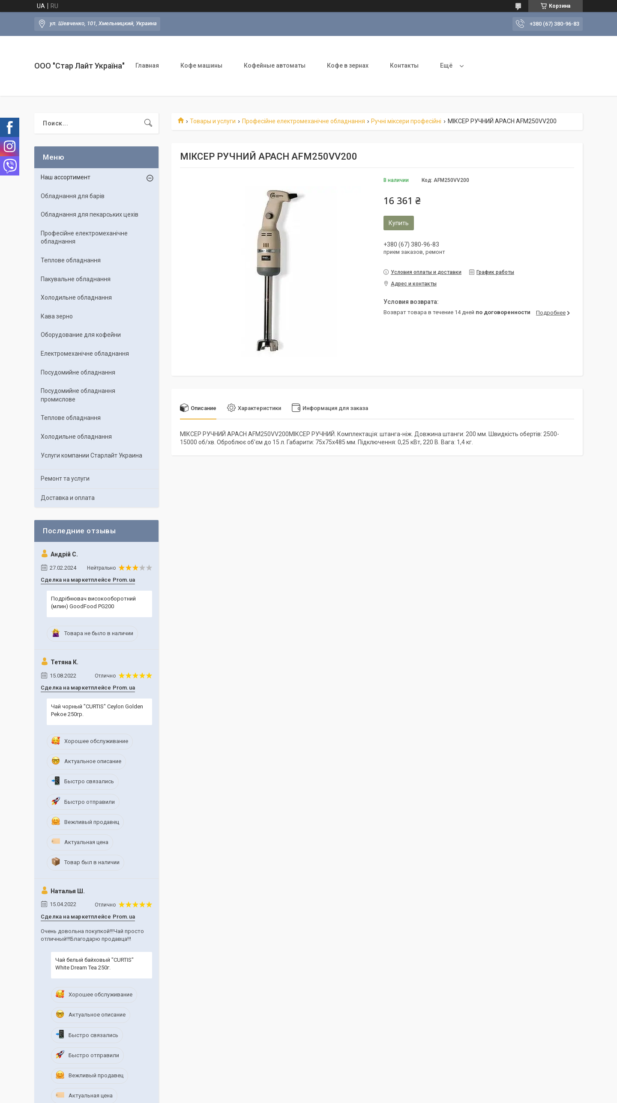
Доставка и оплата (68, 497)
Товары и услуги (213, 121)
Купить (399, 223)
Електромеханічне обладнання (85, 353)
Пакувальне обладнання (76, 279)
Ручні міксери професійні (406, 121)
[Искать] (148, 123)
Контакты (404, 65)
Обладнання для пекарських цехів (89, 214)
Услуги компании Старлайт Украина (91, 455)
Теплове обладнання (71, 260)
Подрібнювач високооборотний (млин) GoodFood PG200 (93, 602)
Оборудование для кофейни (81, 334)
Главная (147, 65)
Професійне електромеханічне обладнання (303, 121)
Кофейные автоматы (275, 65)
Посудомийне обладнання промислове (78, 395)
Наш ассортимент (65, 177)
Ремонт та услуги (65, 478)
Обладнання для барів (73, 196)
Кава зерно (57, 316)
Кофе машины (201, 65)
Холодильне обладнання (76, 297)
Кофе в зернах (347, 65)
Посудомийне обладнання (78, 372)
